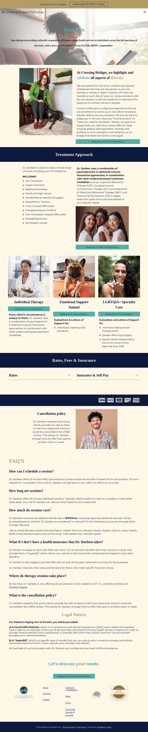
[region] (74, 4)
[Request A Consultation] (29, 309)
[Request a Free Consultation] (108, 141)
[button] (3, 12)
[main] (74, 30)
